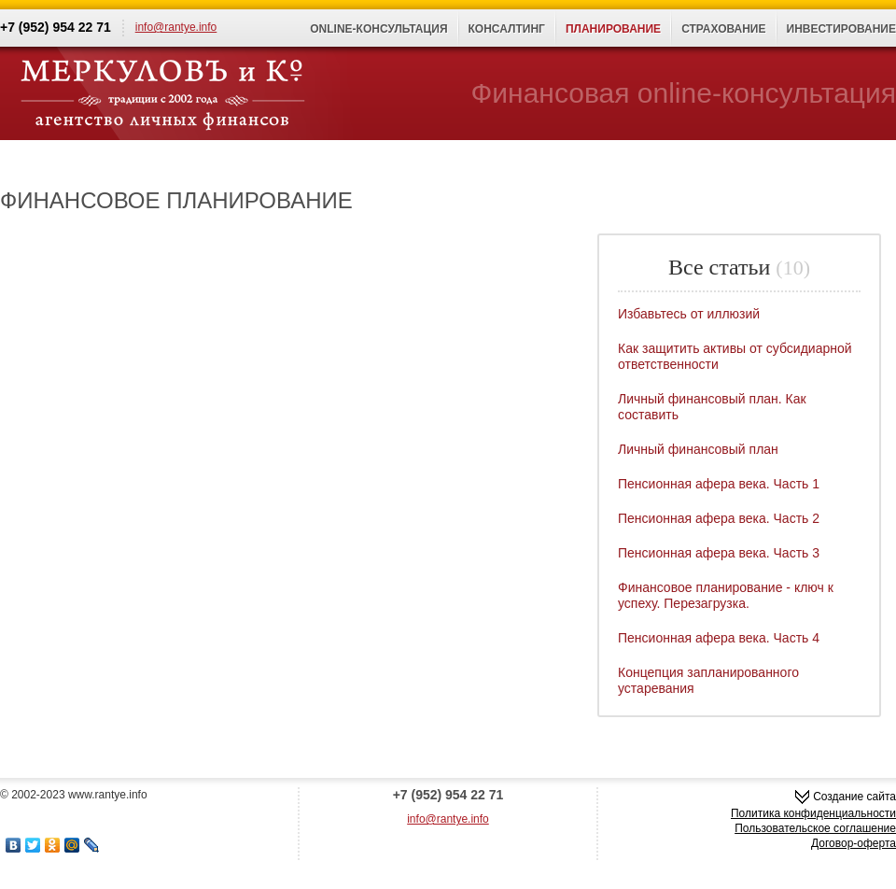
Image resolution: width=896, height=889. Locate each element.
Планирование (613, 28)
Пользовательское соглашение (815, 828)
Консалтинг (507, 28)
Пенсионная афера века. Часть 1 (718, 483)
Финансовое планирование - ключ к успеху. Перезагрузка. (725, 595)
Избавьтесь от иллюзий (689, 313)
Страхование (723, 28)
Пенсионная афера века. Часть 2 (718, 518)
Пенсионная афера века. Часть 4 (718, 637)
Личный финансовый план (698, 449)
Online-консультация (378, 28)
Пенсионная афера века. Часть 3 (718, 552)
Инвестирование (842, 28)
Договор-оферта (853, 843)
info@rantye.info (176, 27)
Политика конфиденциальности (813, 813)
